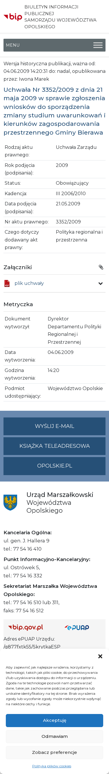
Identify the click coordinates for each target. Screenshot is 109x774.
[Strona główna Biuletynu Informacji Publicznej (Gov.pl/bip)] (31, 627)
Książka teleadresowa (54, 446)
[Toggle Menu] (98, 45)
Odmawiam (55, 736)
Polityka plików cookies (51, 766)
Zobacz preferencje (54, 752)
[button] (100, 656)
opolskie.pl (54, 466)
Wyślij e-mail (70, 429)
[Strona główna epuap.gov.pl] (83, 627)
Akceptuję (54, 720)
